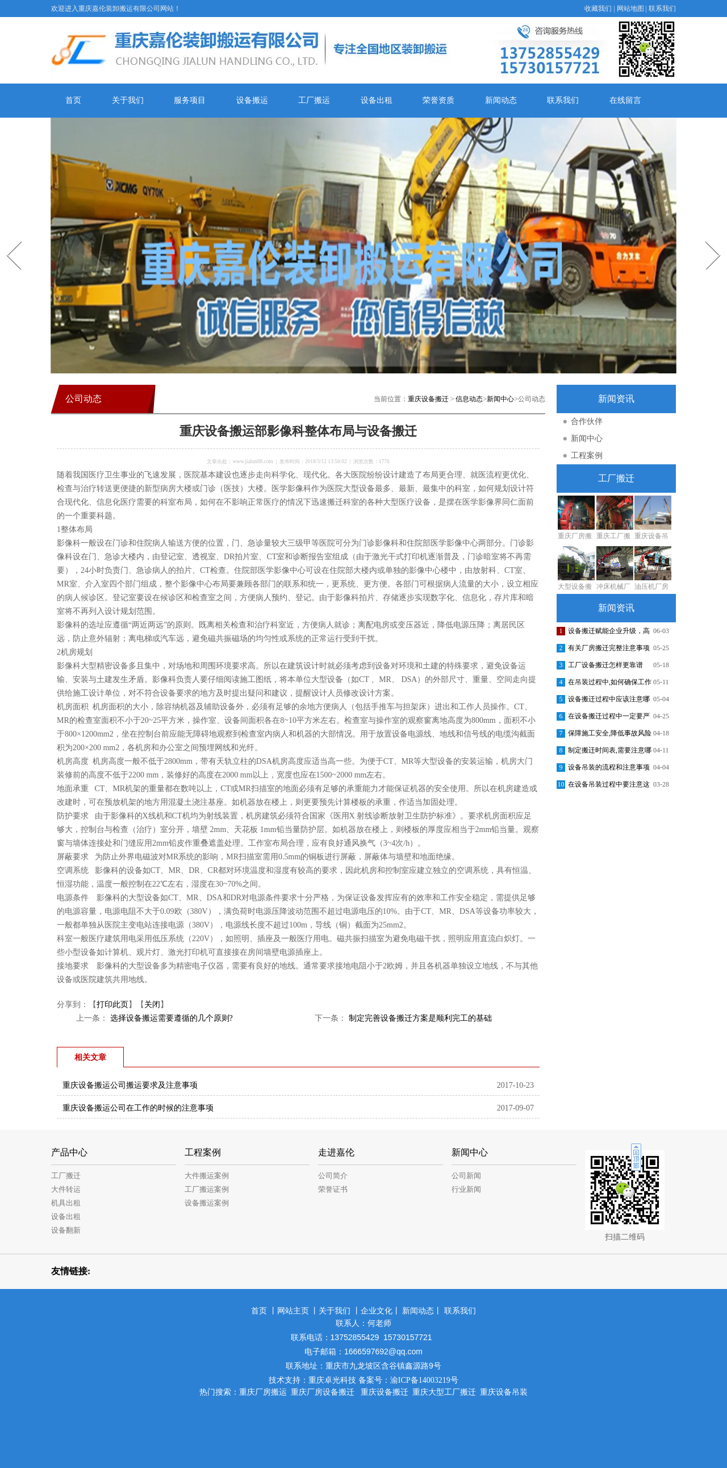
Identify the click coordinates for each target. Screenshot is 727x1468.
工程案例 (587, 455)
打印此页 (112, 1004)
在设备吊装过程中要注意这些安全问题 (609, 786)
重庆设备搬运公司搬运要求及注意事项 (130, 1085)
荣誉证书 (333, 1189)
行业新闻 (466, 1189)
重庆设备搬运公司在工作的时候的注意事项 (138, 1108)
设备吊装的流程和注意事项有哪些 (609, 769)
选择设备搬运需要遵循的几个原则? (170, 1018)
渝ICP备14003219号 (424, 1380)
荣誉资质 (438, 100)
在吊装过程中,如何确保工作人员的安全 (609, 684)
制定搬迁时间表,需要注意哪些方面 (609, 752)
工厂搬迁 (66, 1175)
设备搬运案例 (207, 1203)
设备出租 (376, 100)
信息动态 (469, 399)
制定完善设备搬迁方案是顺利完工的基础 (419, 1018)
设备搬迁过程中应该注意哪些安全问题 (609, 701)
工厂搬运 (314, 100)
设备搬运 (252, 100)
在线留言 (625, 100)
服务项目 (190, 100)
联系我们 (662, 9)
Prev (7, 237)
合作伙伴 (587, 421)
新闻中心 (500, 399)
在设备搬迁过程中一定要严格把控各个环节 (609, 718)
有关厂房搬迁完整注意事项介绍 (609, 650)
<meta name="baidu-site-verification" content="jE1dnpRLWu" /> (363, 1423)
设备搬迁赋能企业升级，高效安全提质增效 (609, 633)
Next (706, 237)
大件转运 (66, 1189)
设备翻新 (66, 1230)
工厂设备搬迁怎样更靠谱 (605, 665)
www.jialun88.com (252, 461)
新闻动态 (501, 100)
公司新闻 (466, 1175)
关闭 (152, 1004)
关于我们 (128, 100)
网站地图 (630, 9)
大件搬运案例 (207, 1175)
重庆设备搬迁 (428, 399)
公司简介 (333, 1175)
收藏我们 (598, 9)
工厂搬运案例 (207, 1189)
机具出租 (66, 1203)
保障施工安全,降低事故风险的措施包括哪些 (609, 735)
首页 (73, 100)
